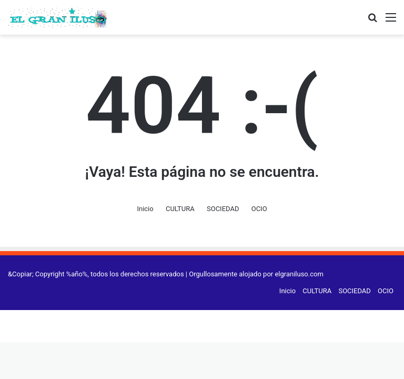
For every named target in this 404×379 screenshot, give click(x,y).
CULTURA (180, 209)
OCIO (259, 209)
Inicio (145, 209)
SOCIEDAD (223, 209)
